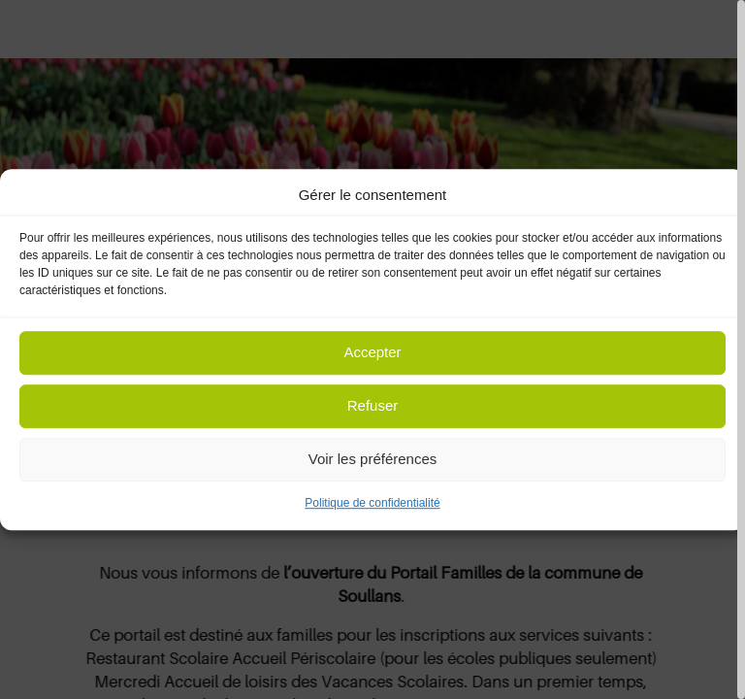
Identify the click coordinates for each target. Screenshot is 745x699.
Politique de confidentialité (372, 503)
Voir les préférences (372, 459)
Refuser (373, 406)
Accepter (372, 353)
